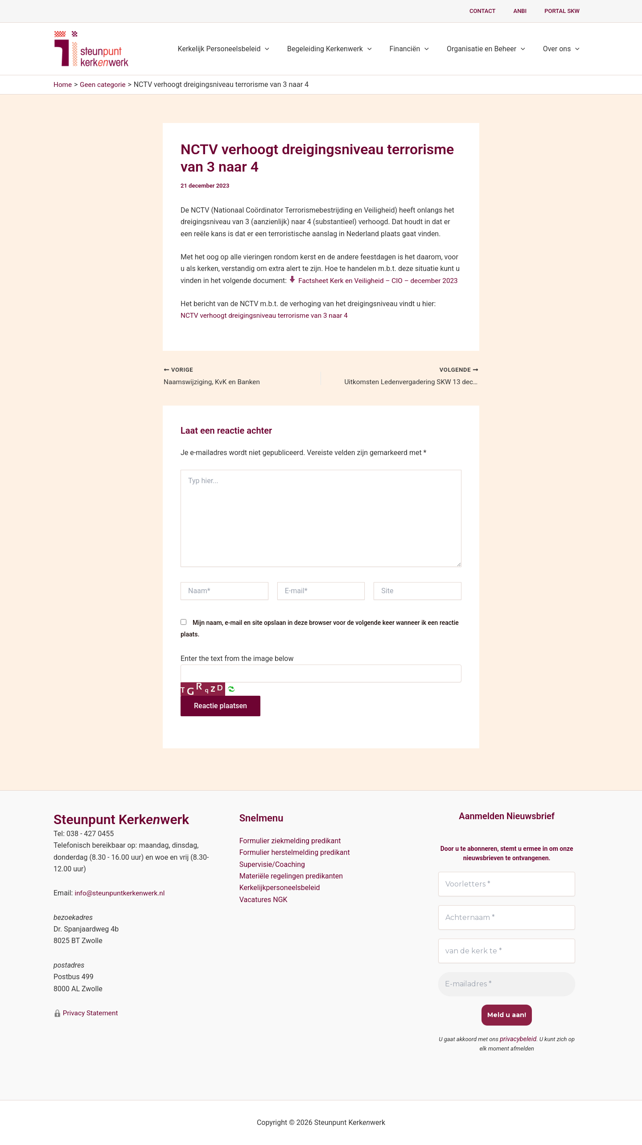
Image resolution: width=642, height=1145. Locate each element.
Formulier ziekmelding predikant (290, 840)
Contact (498, 11)
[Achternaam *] (506, 917)
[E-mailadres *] (506, 985)
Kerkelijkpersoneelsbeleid (279, 887)
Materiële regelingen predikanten (291, 875)
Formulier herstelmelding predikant (294, 852)
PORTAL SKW (565, 11)
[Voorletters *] (506, 883)
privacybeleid (518, 1039)
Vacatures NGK (263, 899)
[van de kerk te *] (506, 951)
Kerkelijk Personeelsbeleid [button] (239, 49)
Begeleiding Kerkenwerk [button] (342, 49)
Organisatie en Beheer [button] (491, 49)
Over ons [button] (563, 49)
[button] (280, 49)
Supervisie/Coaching (272, 863)
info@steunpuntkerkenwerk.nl (121, 892)
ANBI (529, 11)
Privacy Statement (90, 1012)
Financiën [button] (418, 49)
